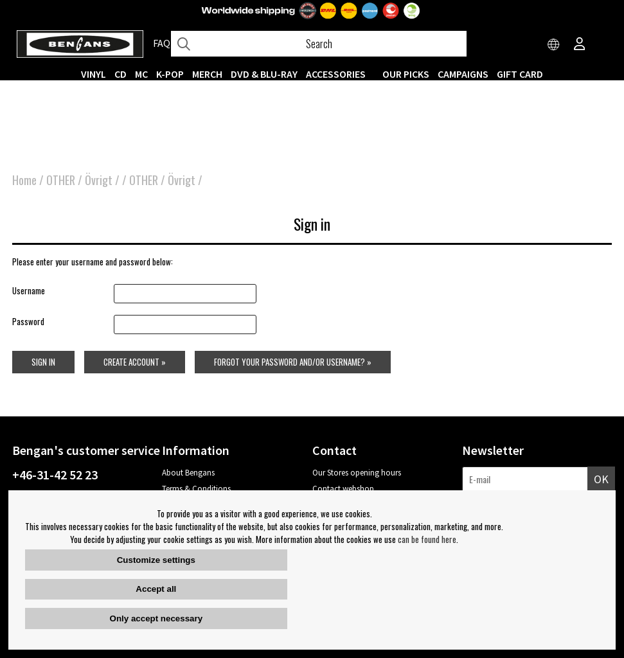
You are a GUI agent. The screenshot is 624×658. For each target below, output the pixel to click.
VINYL (93, 73)
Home (24, 180)
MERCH (207, 73)
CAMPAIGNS (463, 73)
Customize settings (156, 560)
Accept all (156, 589)
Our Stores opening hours (356, 472)
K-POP (170, 73)
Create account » (134, 361)
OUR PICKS (405, 73)
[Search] (319, 44)
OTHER (60, 180)
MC (141, 73)
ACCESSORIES (336, 73)
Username (28, 290)
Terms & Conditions (196, 488)
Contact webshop (343, 488)
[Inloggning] (579, 45)
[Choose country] (554, 45)
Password (28, 321)
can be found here (427, 539)
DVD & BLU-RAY (264, 73)
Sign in (43, 361)
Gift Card (520, 73)
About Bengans (188, 472)
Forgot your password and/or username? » (292, 361)
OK (601, 479)
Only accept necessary (156, 618)
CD (120, 73)
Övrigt (98, 180)
